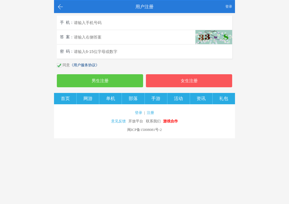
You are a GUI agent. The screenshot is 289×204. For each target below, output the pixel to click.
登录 (228, 6)
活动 (178, 98)
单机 (110, 98)
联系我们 (153, 121)
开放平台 (135, 121)
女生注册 (189, 80)
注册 (150, 112)
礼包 (223, 98)
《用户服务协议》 (84, 65)
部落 (133, 98)
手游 (155, 98)
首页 (65, 98)
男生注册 (100, 80)
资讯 (201, 98)
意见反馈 (118, 121)
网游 (87, 98)
